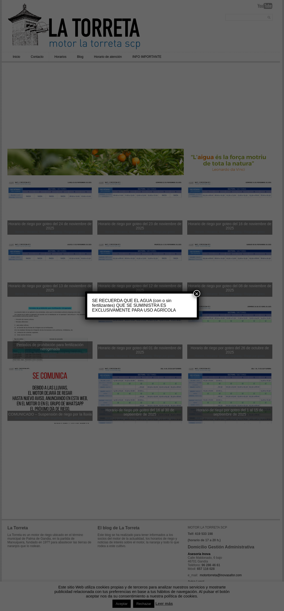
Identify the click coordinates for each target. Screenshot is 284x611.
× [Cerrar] (197, 293)
